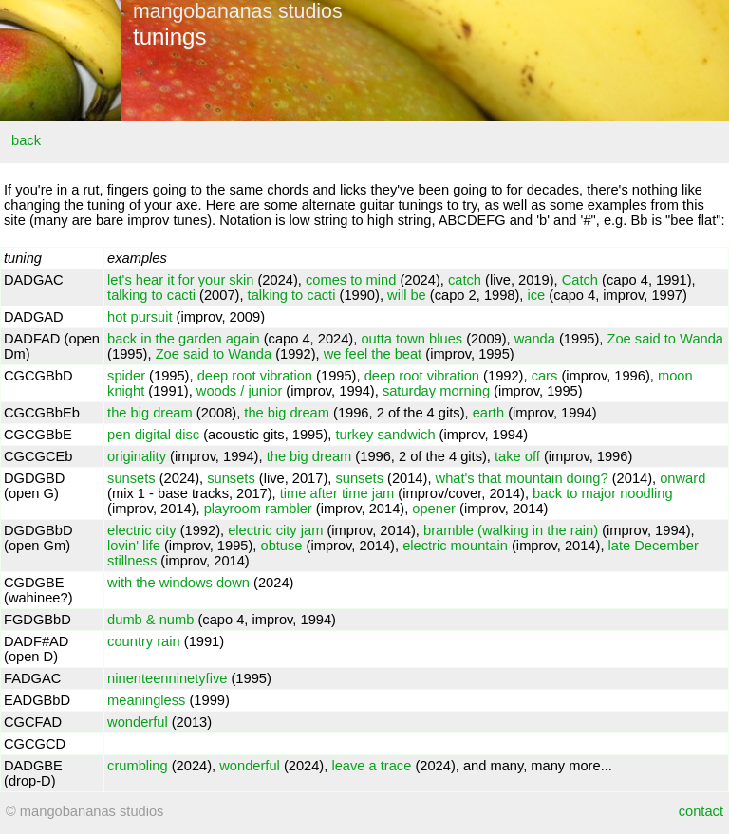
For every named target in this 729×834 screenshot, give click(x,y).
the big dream (150, 412)
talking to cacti (151, 295)
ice (537, 295)
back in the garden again (183, 338)
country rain (143, 641)
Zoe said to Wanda (665, 338)
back (26, 140)
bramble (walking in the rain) (510, 530)
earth (488, 412)
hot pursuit (139, 316)
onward (682, 478)
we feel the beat (372, 353)
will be (406, 295)
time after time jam (337, 493)
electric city (141, 530)
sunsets (131, 478)
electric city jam (275, 530)
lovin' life (133, 545)
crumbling (137, 765)
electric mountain (455, 545)
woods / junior (239, 390)
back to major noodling (602, 493)
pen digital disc (153, 434)
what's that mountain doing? (522, 478)
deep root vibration (254, 375)
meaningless (146, 700)
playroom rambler (258, 508)
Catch (580, 279)
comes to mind (351, 279)
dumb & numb (150, 619)
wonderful (137, 722)
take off (517, 456)
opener (434, 508)
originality (136, 456)
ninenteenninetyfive (167, 678)
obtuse (281, 545)
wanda (534, 338)
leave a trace (371, 765)
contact (701, 811)
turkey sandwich (385, 434)
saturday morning (436, 390)
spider (126, 375)
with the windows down (178, 582)
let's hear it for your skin (180, 279)
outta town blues (411, 338)
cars (545, 375)
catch (464, 279)
